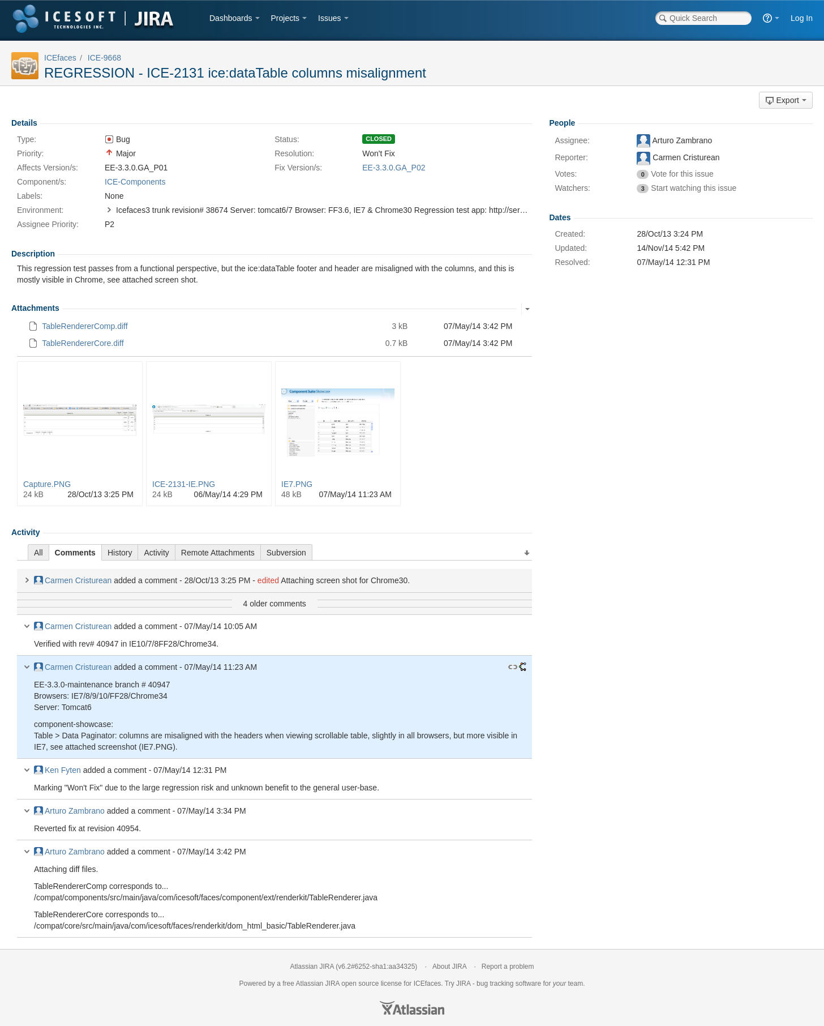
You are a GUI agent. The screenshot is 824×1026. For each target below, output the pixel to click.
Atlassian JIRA (312, 967)
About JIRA (449, 967)
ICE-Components (135, 181)
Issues (329, 18)
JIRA (332, 983)
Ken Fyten (57, 770)
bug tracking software (509, 983)
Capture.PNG (47, 484)
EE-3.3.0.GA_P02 (393, 167)
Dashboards (230, 18)
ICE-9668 (104, 57)
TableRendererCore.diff (83, 343)
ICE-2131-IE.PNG (183, 484)
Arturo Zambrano (69, 810)
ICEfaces (60, 57)
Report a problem (508, 967)
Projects (285, 18)
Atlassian (412, 1008)
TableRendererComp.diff (85, 326)
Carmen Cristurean (72, 580)
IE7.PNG (296, 484)
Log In (802, 18)
